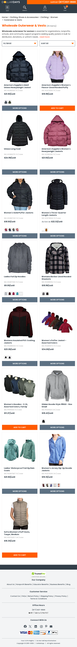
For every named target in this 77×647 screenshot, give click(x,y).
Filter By (19, 43)
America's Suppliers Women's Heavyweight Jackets (56, 150)
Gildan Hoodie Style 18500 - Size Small (57, 405)
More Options (20, 108)
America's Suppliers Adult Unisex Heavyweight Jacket (17, 86)
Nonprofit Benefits (24, 584)
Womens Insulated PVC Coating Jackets (19, 341)
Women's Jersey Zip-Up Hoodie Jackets (57, 469)
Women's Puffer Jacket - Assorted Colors (54, 341)
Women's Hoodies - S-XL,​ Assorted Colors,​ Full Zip (16, 405)
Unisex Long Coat (12, 149)
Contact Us (15, 596)
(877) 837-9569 (67, 2)
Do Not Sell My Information (46, 641)
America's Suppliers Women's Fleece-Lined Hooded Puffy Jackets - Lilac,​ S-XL (56, 86)
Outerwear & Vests (13, 20)
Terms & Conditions (38, 599)
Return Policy (33, 596)
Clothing (44, 17)
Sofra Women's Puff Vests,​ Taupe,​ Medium (17, 533)
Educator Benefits (40, 584)
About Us (10, 584)
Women (54, 17)
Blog (68, 584)
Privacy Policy (61, 596)
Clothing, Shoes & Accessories (24, 17)
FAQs (24, 596)
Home (5, 17)
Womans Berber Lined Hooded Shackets (56, 277)
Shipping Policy (47, 596)
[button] (45, 8)
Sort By (57, 43)
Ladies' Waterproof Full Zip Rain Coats (19, 469)
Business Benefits (57, 584)
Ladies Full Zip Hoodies (14, 276)
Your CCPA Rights (27, 641)
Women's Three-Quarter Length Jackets (54, 214)
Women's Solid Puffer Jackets (18, 213)
